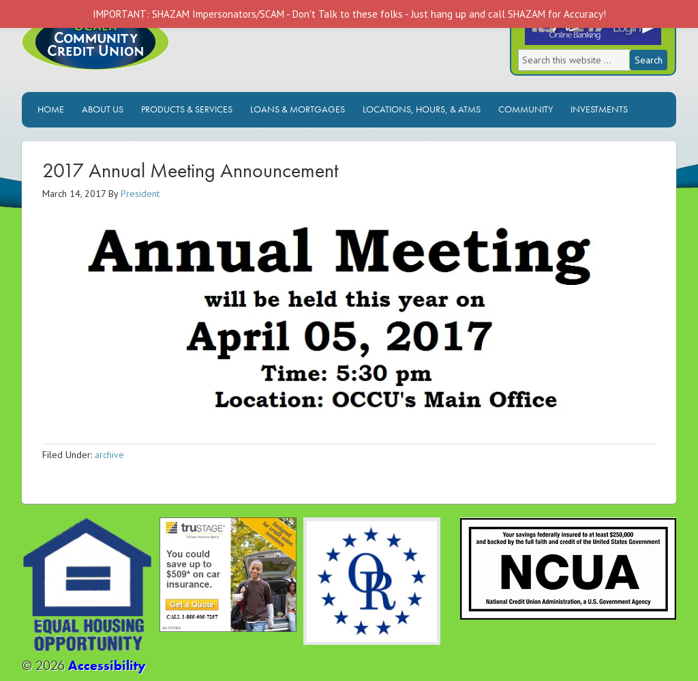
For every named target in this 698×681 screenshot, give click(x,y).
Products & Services (186, 109)
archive (109, 455)
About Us (102, 109)
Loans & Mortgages (297, 109)
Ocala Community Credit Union (141, 53)
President (140, 193)
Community (525, 109)
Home (50, 109)
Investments (599, 109)
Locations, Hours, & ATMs (422, 109)
